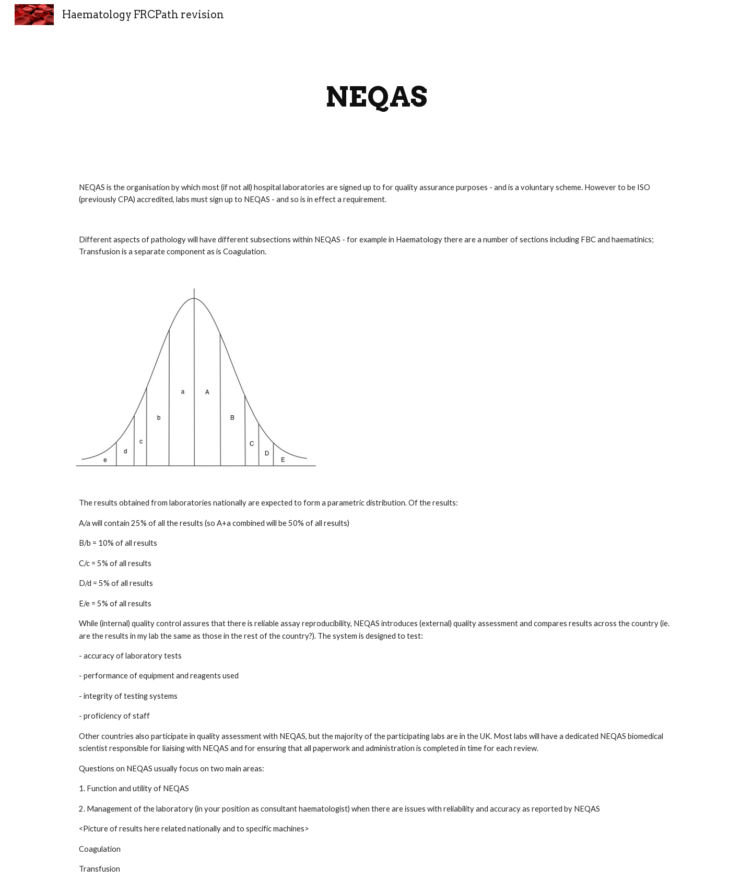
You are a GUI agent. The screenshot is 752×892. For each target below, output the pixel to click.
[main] (376, 97)
